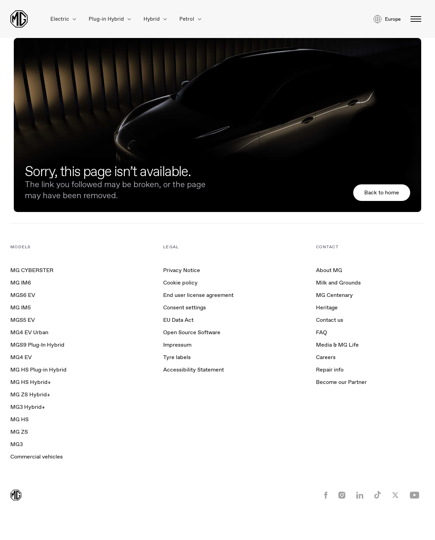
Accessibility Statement (193, 369)
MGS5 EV (22, 320)
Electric (63, 19)
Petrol (190, 19)
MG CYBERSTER (31, 270)
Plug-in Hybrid (110, 19)
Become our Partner (341, 382)
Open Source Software (191, 332)
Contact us (329, 320)
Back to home (381, 192)
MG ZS (19, 431)
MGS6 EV (22, 295)
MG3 (16, 444)
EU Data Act (178, 320)
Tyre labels (177, 357)
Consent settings (184, 308)
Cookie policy (180, 282)
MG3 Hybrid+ (27, 407)
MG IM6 (20, 282)
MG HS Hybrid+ (30, 382)
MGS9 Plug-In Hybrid (37, 344)
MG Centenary (334, 295)
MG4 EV (21, 357)
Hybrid (155, 19)
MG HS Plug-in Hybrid (38, 369)
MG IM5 (20, 307)
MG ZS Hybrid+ (30, 394)
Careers (326, 357)
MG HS (19, 419)
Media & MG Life (337, 344)
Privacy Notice (181, 270)
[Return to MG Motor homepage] (19, 19)
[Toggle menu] (413, 19)
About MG (329, 270)
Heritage (327, 307)
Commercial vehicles (36, 456)
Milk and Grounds (338, 282)
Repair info (330, 369)
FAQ (321, 332)
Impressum (177, 344)
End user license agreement (198, 295)
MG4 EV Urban (29, 332)
